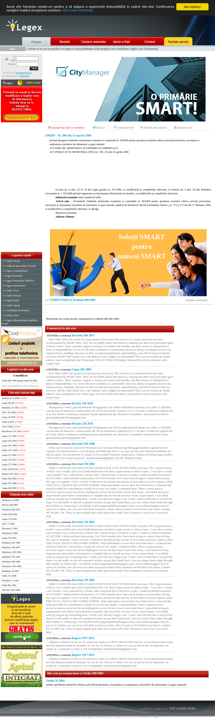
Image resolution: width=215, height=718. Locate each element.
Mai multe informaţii (78, 10)
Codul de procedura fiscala (20, 265)
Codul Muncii (13, 295)
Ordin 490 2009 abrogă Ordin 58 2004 (19, 380)
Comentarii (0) (125, 127)
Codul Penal (12, 300)
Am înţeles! (192, 7)
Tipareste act (184, 127)
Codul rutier (12, 315)
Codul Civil (11, 290)
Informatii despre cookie (52, 709)
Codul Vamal (12, 305)
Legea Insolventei (15, 285)
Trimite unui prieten (155, 127)
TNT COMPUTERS (182, 708)
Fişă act (100, 127)
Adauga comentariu (196, 300)
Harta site (15, 709)
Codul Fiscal (12, 260)
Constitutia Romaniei (17, 310)
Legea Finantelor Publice (19, 280)
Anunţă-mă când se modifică (67, 127)
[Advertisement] (21, 187)
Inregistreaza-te (23, 72)
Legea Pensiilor (14, 275)
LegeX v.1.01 (160, 708)
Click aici (24, 75)
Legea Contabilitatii (16, 270)
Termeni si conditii (30, 709)
